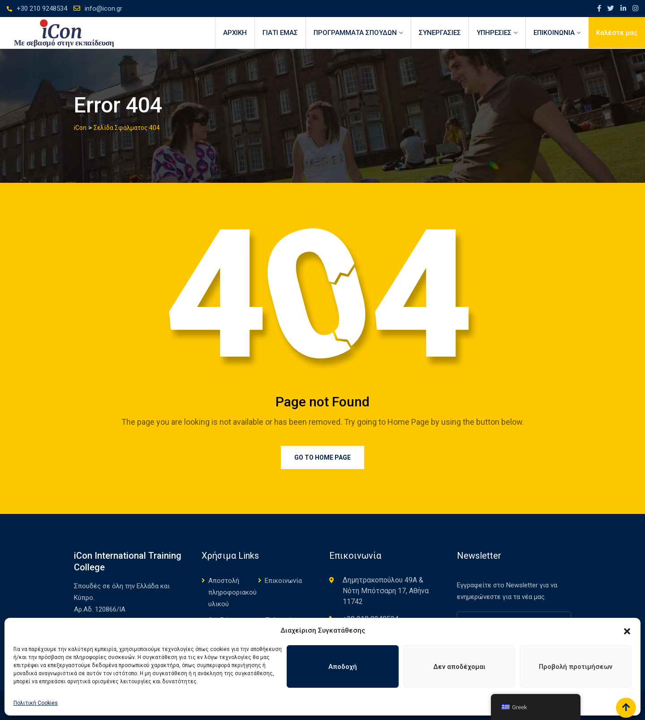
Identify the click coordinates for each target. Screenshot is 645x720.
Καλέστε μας (616, 33)
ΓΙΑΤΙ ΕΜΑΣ (280, 33)
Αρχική (235, 33)
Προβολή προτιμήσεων (575, 667)
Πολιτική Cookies (35, 703)
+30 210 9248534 (42, 8)
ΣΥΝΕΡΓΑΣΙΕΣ (440, 33)
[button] (627, 630)
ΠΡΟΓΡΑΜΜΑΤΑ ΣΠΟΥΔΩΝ (355, 33)
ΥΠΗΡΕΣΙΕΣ (494, 33)
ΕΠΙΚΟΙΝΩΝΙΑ (554, 33)
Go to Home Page (322, 457)
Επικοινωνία (283, 581)
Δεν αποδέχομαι (459, 667)
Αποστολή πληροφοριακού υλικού (232, 592)
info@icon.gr (103, 8)
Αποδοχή (342, 667)
